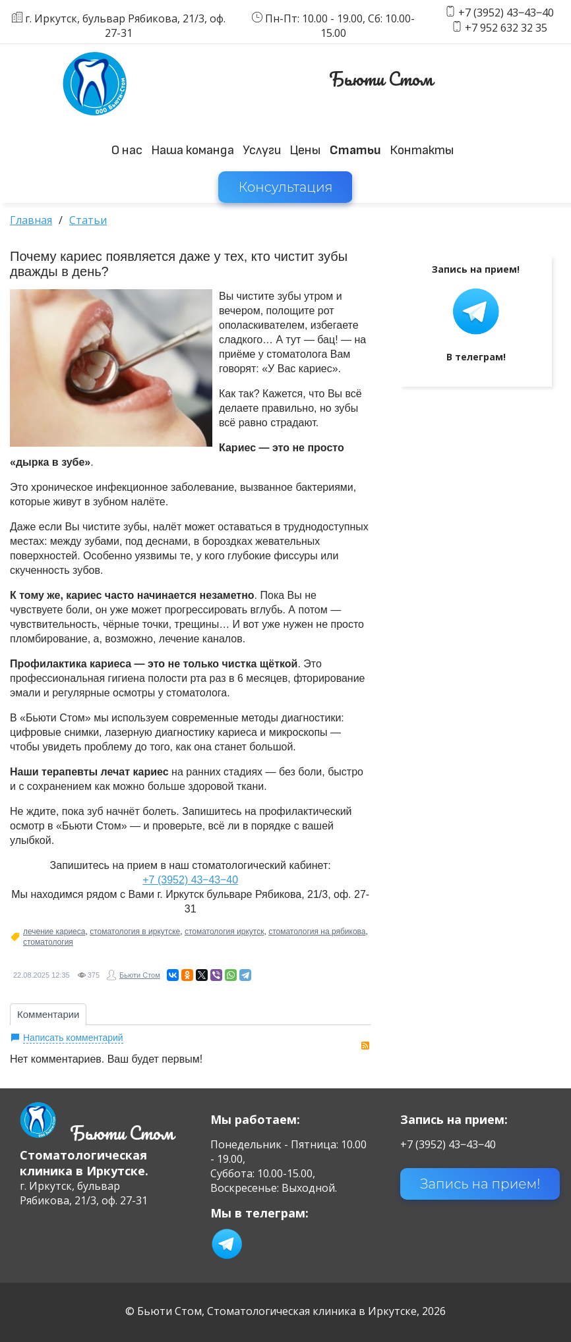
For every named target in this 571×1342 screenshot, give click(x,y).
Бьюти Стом (139, 975)
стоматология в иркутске (135, 931)
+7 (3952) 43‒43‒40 (506, 13)
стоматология (48, 942)
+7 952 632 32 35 (506, 28)
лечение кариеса (54, 931)
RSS (365, 1045)
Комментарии (48, 1014)
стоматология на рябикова (316, 931)
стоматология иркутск (224, 931)
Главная (31, 220)
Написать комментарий (73, 1037)
